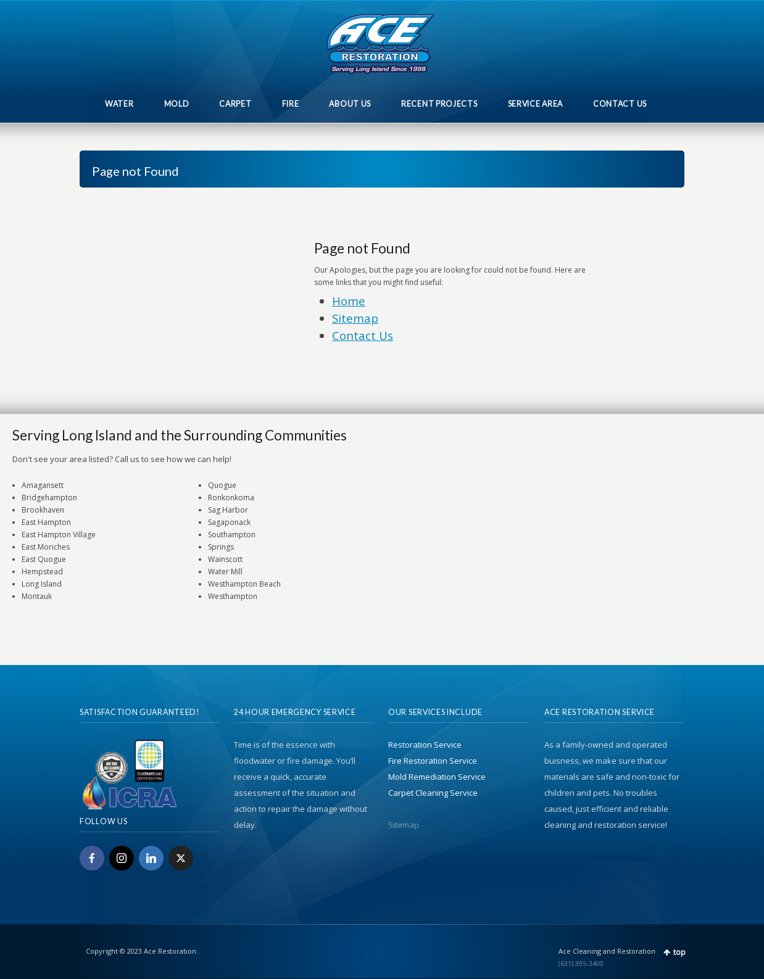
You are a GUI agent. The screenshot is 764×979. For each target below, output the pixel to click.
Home (348, 300)
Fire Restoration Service (432, 760)
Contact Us (362, 335)
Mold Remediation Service (437, 776)
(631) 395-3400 (581, 963)
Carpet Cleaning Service (433, 792)
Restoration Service (425, 744)
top (679, 952)
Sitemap (355, 318)
